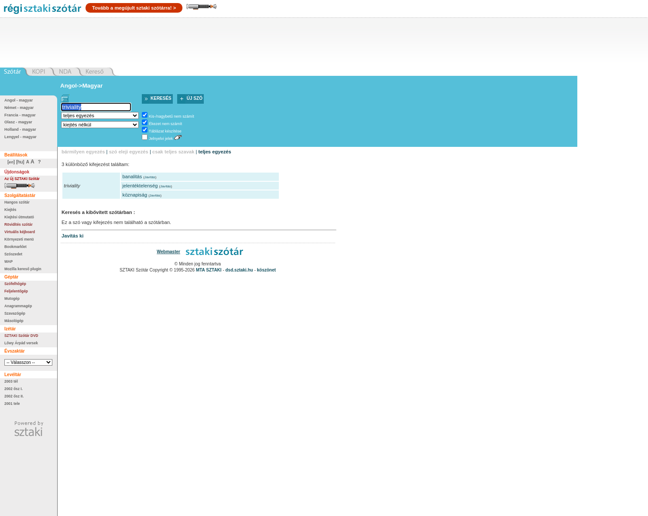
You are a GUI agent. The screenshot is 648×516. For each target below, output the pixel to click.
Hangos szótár (17, 202)
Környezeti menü (19, 239)
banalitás (132, 176)
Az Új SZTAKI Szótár (22, 179)
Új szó (194, 98)
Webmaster (168, 251)
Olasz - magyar (18, 122)
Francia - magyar (20, 115)
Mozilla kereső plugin (22, 269)
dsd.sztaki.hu (239, 270)
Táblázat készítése (165, 131)
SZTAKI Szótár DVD (21, 335)
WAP (8, 261)
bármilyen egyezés (83, 151)
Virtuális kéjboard (19, 232)
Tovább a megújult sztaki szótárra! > (134, 7)
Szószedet (13, 254)
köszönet (266, 270)
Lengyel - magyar (20, 137)
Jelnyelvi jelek (161, 138)
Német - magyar (19, 107)
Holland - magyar (20, 129)
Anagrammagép (18, 306)
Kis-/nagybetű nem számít (171, 116)
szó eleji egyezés (128, 151)
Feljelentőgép (16, 291)
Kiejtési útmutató (19, 217)
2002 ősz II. (14, 396)
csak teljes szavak (173, 151)
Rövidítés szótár (18, 224)
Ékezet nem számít (165, 124)
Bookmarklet (15, 246)
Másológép (14, 321)
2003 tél (11, 381)
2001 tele (12, 403)
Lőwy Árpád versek (21, 343)
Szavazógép (14, 313)
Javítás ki (72, 235)
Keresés (161, 98)
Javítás (149, 177)
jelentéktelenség (140, 185)
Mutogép (12, 298)
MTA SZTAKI (209, 270)
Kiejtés (10, 209)
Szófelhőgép (15, 284)
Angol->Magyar (81, 85)
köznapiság (135, 194)
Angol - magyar (18, 100)
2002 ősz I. (13, 389)
